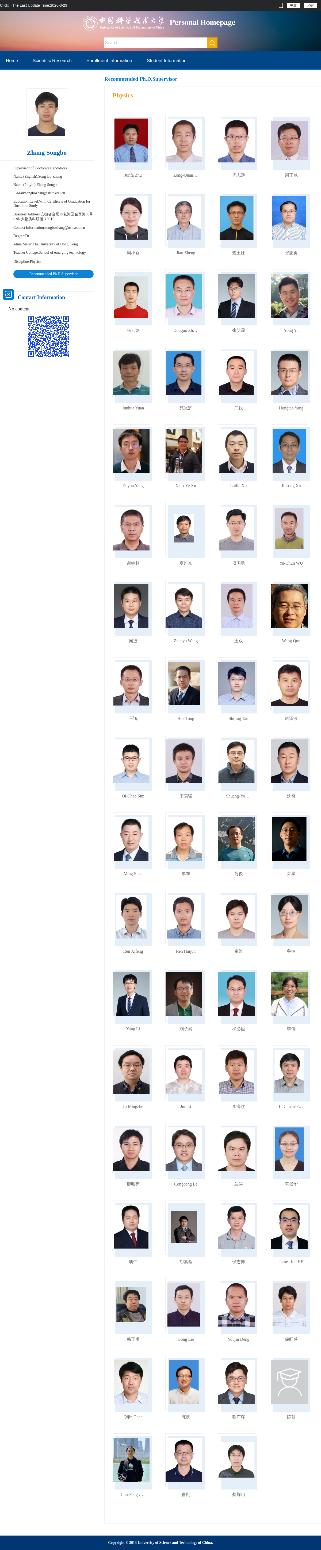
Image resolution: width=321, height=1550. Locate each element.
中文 (293, 5)
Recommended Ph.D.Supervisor (53, 274)
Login (310, 5)
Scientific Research (52, 60)
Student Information (166, 60)
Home (12, 60)
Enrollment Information (109, 60)
